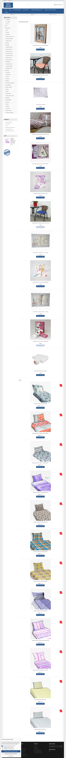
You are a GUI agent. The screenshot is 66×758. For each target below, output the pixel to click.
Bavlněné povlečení (9, 47)
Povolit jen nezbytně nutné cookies (11, 753)
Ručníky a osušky (8, 110)
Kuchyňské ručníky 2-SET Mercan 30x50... (40, 193)
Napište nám (10, 0)
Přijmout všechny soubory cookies (10, 751)
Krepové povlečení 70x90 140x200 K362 (40, 581)
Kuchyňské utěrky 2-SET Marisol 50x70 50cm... (40, 163)
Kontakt (6, 12)
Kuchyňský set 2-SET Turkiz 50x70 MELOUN (40, 341)
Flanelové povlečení (9, 53)
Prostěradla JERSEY (9, 66)
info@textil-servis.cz (39, 752)
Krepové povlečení (9, 49)
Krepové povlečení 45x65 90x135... (41, 699)
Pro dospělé (8, 21)
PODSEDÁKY (7, 97)
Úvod (6, 9)
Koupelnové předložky (9, 112)
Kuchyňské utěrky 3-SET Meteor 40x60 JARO (40, 282)
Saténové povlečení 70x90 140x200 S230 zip (40, 492)
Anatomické (8, 72)
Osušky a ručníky (8, 40)
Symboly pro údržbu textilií (36, 9)
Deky (7, 30)
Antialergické (8, 74)
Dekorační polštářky (9, 38)
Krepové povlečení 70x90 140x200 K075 (40, 610)
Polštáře (7, 104)
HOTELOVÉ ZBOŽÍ (8, 99)
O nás (10, 9)
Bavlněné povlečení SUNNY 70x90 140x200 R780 (40, 134)
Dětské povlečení (8, 57)
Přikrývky (7, 106)
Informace (6, 119)
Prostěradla (8, 34)
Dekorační (7, 78)
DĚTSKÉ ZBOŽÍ (7, 28)
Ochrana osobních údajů (22, 749)
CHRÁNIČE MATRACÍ (8, 68)
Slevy (5, 135)
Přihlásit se (5, 0)
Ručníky (7, 89)
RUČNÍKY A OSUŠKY (8, 87)
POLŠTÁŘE (7, 70)
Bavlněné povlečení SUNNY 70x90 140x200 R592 (40, 640)
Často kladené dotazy (9, 129)
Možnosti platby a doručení (50, 9)
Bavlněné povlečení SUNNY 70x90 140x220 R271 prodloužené (12, 140)
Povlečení (7, 32)
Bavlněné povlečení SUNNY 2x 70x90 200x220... (40, 433)
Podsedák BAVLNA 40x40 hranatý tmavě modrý (40, 222)
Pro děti (7, 23)
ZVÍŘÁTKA (7, 42)
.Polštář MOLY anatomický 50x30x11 (40, 370)
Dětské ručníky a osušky (10, 95)
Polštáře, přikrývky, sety (10, 36)
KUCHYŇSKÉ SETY (8, 85)
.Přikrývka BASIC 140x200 (40, 104)
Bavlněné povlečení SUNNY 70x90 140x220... (40, 670)
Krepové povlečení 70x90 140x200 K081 (40, 551)
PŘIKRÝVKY (7, 80)
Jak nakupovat (26, 9)
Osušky (7, 91)
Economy (7, 76)
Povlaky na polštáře (9, 59)
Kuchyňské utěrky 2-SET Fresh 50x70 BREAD (40, 45)
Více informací (11, 755)
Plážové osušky (8, 93)
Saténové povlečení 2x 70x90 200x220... (40, 403)
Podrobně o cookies (22, 750)
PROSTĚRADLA (7, 61)
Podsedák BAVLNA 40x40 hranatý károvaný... (41, 75)
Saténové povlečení (9, 51)
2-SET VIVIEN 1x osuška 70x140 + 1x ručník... (40, 252)
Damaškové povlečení (9, 55)
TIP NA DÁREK (7, 19)
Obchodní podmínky (17, 9)
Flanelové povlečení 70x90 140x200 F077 (41, 522)
